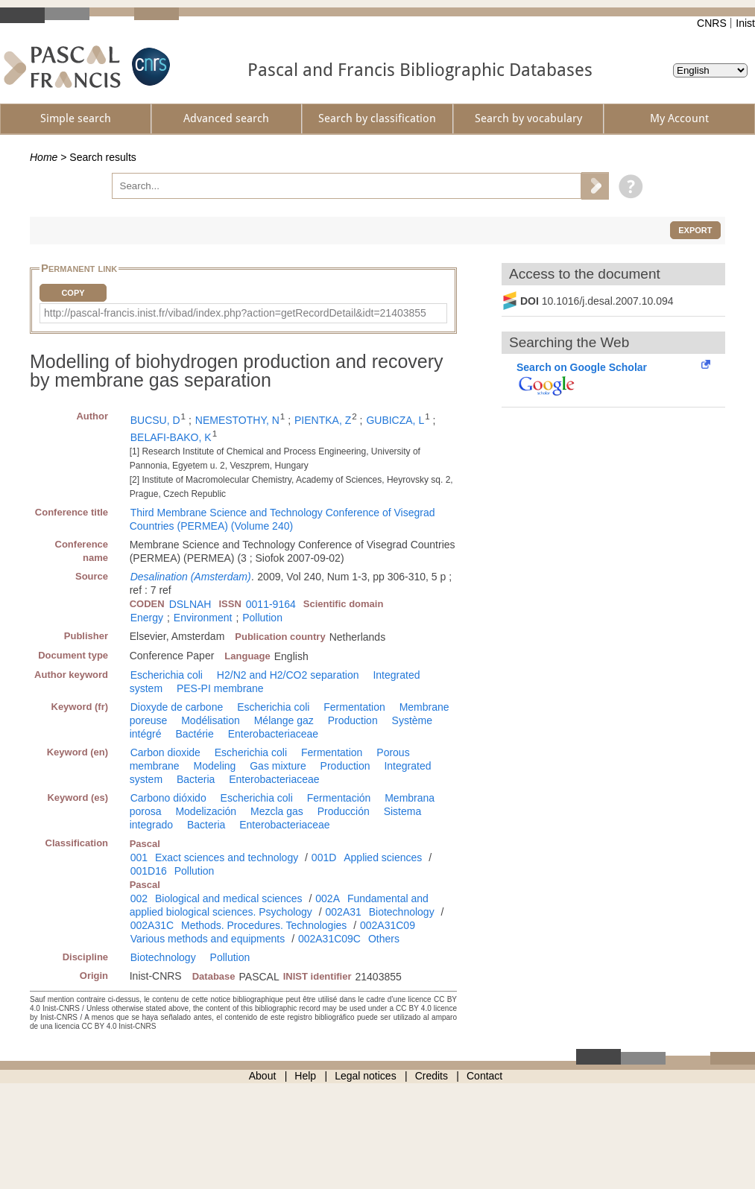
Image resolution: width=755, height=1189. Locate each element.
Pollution (262, 618)
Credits (431, 1076)
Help (305, 1076)
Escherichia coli (166, 675)
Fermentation (354, 707)
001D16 (148, 871)
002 (139, 898)
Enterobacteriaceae (273, 734)
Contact (484, 1076)
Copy (72, 292)
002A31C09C (329, 939)
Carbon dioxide (165, 752)
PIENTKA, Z (322, 420)
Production (353, 720)
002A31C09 (387, 925)
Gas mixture (278, 766)
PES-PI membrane (220, 688)
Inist (745, 23)
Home (43, 157)
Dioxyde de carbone (177, 707)
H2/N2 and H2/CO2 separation (288, 675)
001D (324, 857)
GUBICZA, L (395, 420)
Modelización (205, 811)
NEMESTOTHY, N (237, 420)
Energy (146, 618)
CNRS (712, 23)
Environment (203, 618)
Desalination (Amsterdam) (190, 577)
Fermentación (339, 798)
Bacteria (196, 779)
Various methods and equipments (207, 939)
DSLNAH (190, 604)
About (263, 1076)
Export (695, 230)
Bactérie (194, 734)
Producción (344, 811)
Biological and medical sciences (229, 898)
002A (327, 898)
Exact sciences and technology (226, 857)
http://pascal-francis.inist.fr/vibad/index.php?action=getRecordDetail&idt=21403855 (235, 313)
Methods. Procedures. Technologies (264, 925)
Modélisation (210, 720)
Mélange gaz (284, 720)
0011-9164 (271, 604)
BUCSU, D (155, 420)
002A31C (152, 925)
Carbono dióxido (168, 798)
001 (139, 857)
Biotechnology (402, 912)
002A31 (343, 912)
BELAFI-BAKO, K (171, 437)
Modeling (215, 766)
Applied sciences (383, 857)
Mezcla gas (276, 811)
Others (383, 939)
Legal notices (366, 1076)
